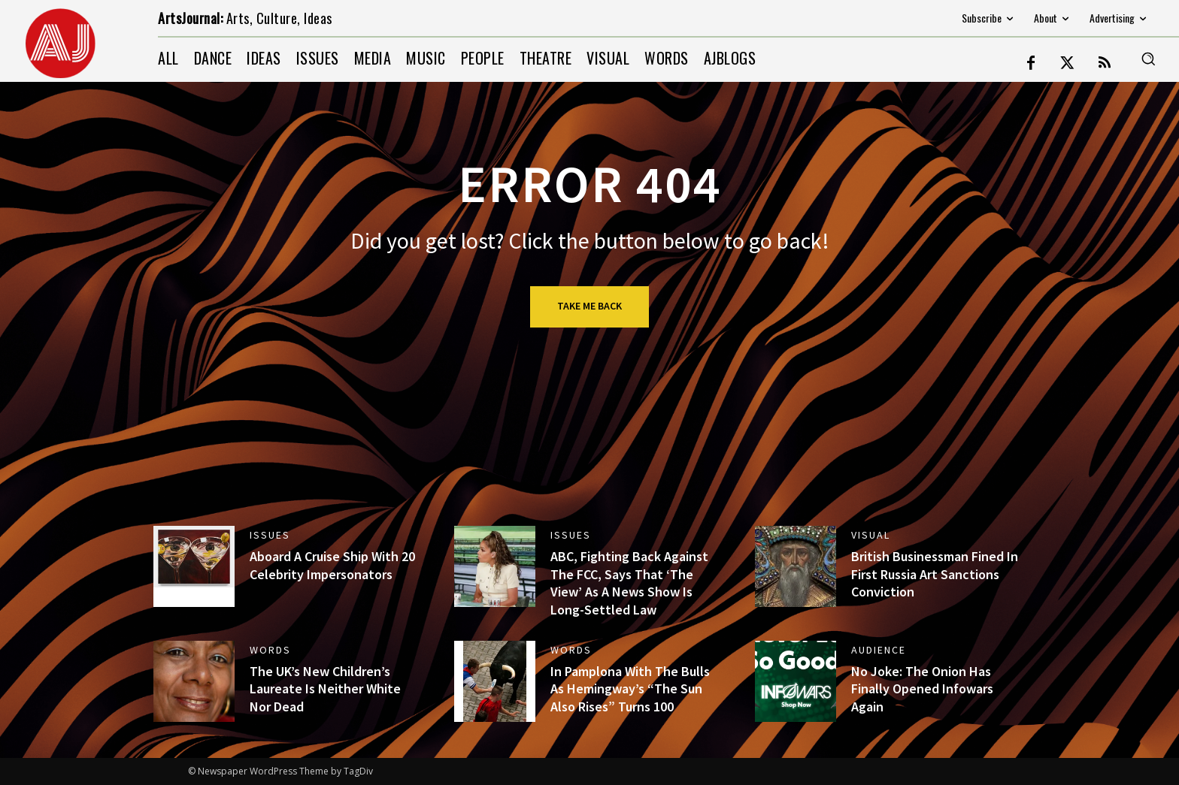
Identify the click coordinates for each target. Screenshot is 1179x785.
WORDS (270, 650)
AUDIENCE (878, 650)
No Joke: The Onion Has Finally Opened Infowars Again (922, 689)
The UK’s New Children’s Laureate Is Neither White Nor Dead (325, 689)
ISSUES (270, 535)
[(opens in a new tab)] (194, 566)
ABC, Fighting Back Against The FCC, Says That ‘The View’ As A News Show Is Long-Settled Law (629, 582)
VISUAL (870, 535)
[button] (1148, 59)
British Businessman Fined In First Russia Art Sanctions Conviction (934, 574)
